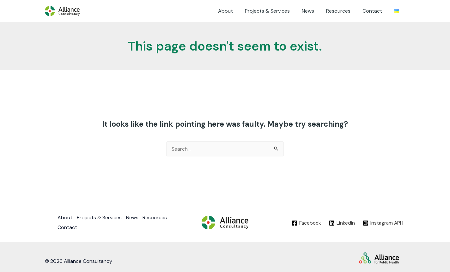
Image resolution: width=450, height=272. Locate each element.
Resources (343, 11)
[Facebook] (305, 223)
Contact (375, 11)
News (314, 11)
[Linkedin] (341, 223)
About (235, 11)
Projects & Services (275, 11)
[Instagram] (382, 223)
